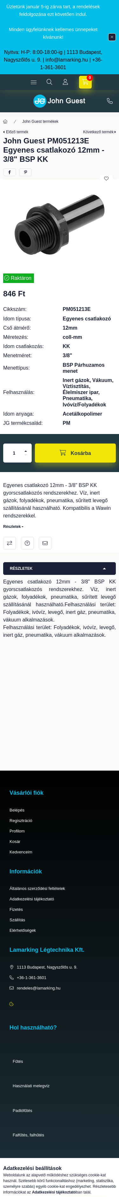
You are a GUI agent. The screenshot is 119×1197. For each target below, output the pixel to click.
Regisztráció (21, 820)
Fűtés (18, 1061)
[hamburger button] (33, 82)
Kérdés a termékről (27, 543)
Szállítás (17, 919)
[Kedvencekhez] (106, 178)
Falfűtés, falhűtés (28, 1135)
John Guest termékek (40, 121)
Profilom (17, 831)
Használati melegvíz (31, 1085)
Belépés (17, 810)
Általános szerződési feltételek (37, 888)
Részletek (12, 526)
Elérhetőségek (23, 930)
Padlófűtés (22, 1110)
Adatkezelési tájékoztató (32, 899)
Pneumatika (24, 1159)
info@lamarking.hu (67, 59)
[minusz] (25, 455)
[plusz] (25, 451)
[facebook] (9, 172)
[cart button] (85, 82)
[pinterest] (25, 172)
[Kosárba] (75, 453)
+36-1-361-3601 (110, 101)
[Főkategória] (5, 121)
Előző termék (17, 132)
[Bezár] (112, 37)
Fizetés (16, 909)
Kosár (15, 841)
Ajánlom (45, 543)
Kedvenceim (21, 852)
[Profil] (65, 82)
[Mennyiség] (14, 453)
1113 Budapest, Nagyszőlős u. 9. (47, 967)
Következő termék (98, 132)
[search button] (49, 82)
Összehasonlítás (9, 543)
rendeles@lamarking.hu (39, 988)
